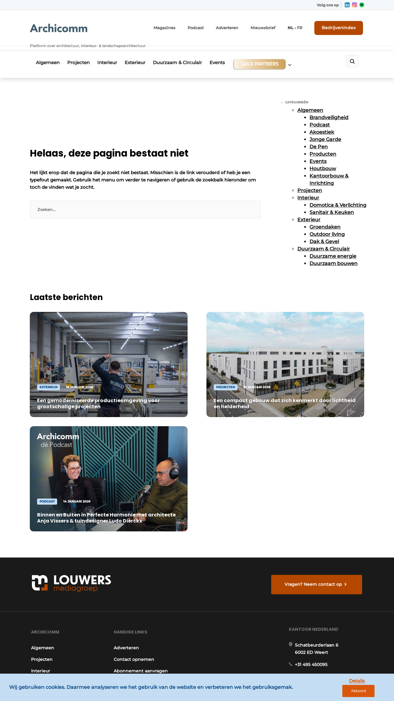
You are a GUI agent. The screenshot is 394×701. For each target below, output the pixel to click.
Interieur (111, 54)
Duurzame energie (332, 246)
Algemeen (48, 54)
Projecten (80, 54)
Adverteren (235, 26)
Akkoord (371, 691)
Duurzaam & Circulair (185, 54)
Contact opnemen (133, 505)
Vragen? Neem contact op (314, 426)
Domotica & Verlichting (337, 195)
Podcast (205, 26)
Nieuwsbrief (269, 26)
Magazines (176, 26)
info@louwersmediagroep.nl (327, 525)
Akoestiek (321, 122)
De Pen (318, 137)
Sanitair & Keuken (331, 202)
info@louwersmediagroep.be (328, 616)
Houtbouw (322, 158)
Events (228, 54)
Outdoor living (327, 224)
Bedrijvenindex (341, 26)
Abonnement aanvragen (140, 517)
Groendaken (324, 217)
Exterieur (141, 54)
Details (343, 691)
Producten (322, 144)
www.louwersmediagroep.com (330, 648)
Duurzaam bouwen (333, 253)
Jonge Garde (325, 129)
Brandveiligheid (328, 107)
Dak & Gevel (324, 231)
